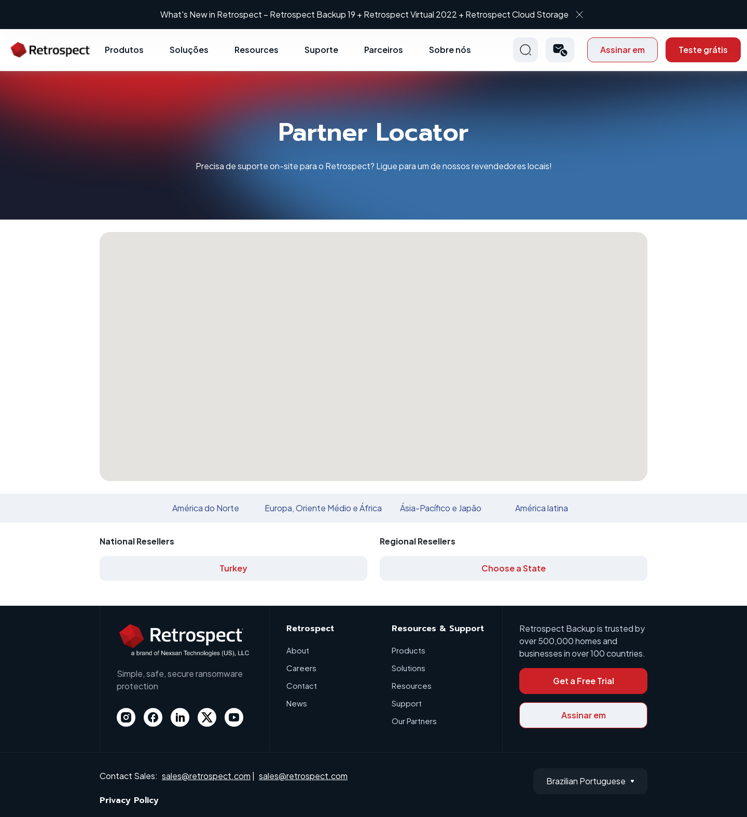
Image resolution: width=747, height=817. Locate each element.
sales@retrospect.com (206, 775)
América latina (541, 507)
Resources (256, 49)
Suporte (321, 49)
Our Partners (414, 721)
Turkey (233, 568)
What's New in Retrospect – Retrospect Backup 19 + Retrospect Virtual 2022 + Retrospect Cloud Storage (364, 14)
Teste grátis (703, 49)
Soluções (189, 49)
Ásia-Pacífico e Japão (440, 507)
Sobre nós (450, 49)
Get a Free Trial (583, 680)
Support (407, 703)
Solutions (408, 668)
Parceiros (383, 49)
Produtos (124, 49)
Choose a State (513, 568)
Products (408, 650)
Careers (301, 668)
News (296, 703)
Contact (301, 685)
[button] (560, 50)
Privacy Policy (129, 800)
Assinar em (622, 49)
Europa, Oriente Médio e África (323, 507)
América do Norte (205, 507)
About (297, 650)
